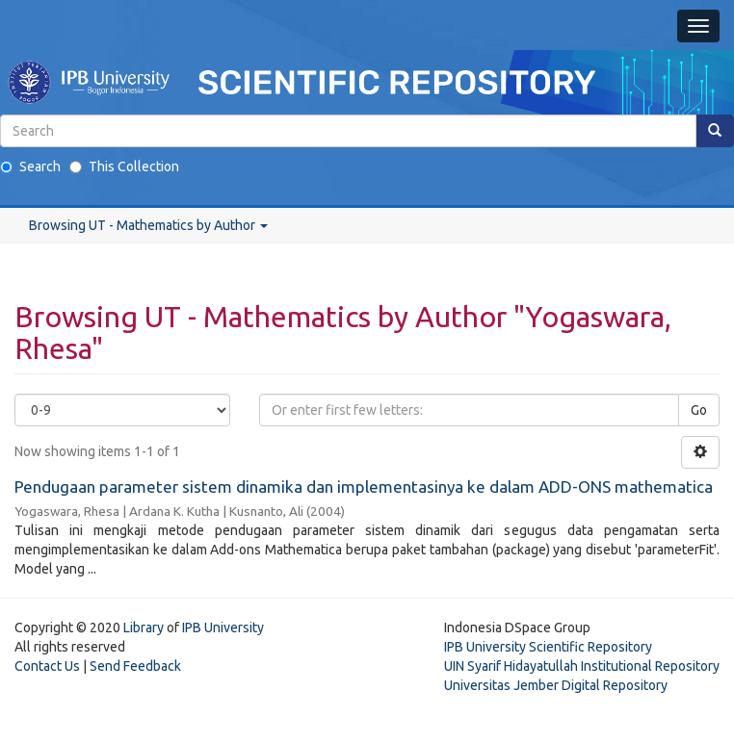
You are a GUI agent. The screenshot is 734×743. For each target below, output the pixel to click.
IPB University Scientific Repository (548, 646)
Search (30, 166)
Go (699, 410)
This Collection (124, 166)
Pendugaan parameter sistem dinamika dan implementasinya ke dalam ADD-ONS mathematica (363, 486)
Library (143, 627)
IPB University (223, 627)
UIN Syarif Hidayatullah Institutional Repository (582, 666)
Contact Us (47, 666)
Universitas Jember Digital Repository (556, 685)
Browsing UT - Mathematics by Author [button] (148, 225)
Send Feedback (135, 666)
